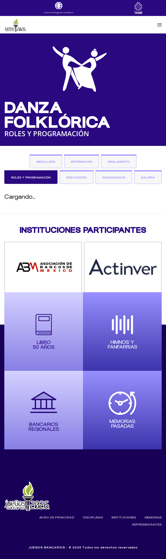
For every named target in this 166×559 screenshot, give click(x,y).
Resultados (76, 177)
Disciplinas (93, 517)
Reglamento (119, 161)
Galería (148, 177)
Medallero (45, 161)
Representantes (147, 524)
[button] (159, 24)
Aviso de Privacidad (56, 517)
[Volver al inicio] (15, 24)
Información (81, 161)
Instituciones (124, 517)
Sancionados (113, 177)
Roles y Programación (31, 177)
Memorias (153, 517)
